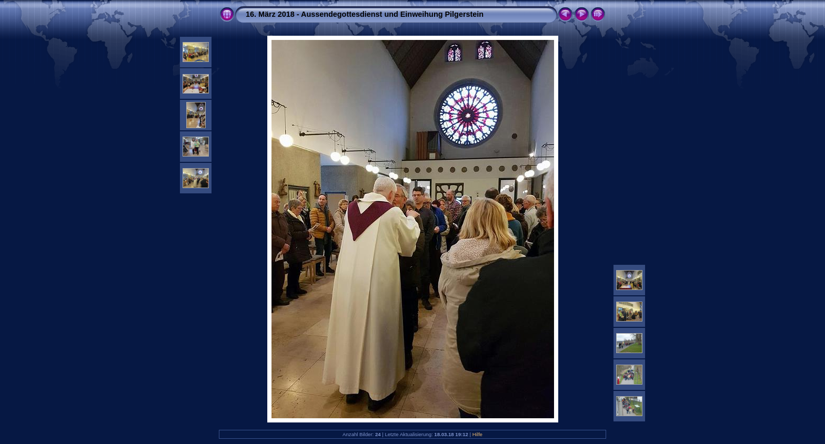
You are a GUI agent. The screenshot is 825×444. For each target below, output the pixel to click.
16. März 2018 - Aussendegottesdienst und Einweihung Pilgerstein (365, 14)
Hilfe (477, 434)
